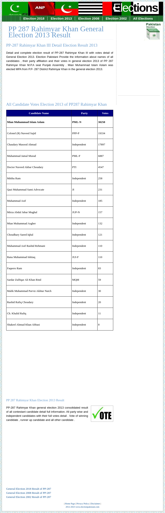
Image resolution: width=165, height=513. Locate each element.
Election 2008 (88, 18)
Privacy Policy (82, 503)
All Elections (143, 18)
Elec (136, 7)
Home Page (70, 503)
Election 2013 (61, 18)
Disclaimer (95, 503)
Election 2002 (116, 18)
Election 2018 (33, 18)
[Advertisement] (139, 55)
